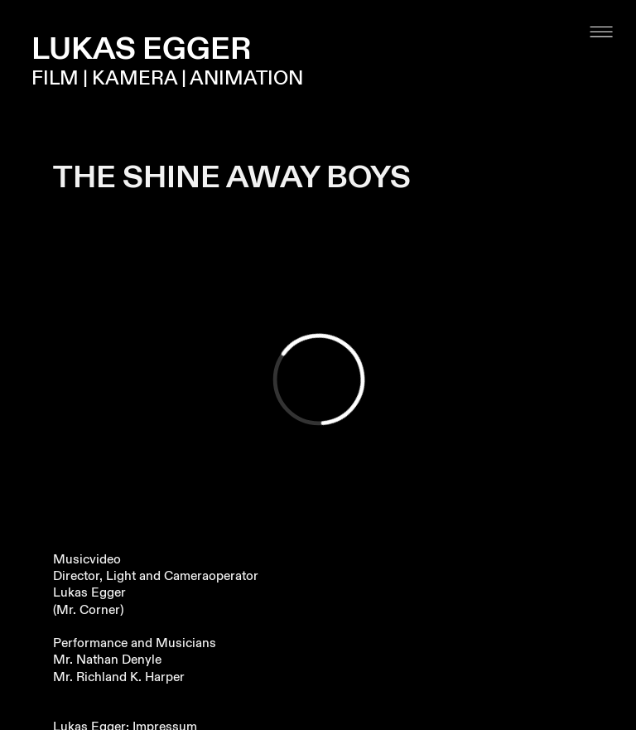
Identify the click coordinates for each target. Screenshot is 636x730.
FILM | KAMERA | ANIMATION (167, 78)
